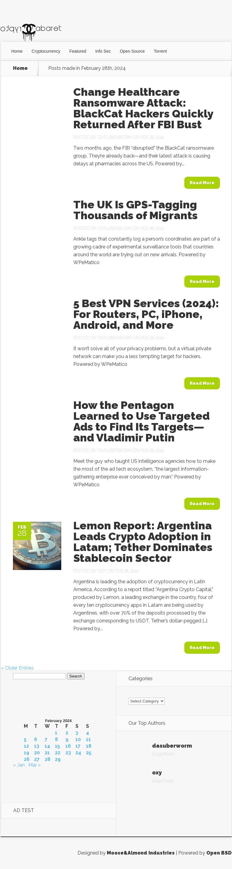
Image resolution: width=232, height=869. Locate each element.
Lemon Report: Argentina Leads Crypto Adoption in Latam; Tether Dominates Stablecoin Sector (142, 541)
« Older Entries (17, 668)
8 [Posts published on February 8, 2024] (56, 739)
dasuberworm (115, 137)
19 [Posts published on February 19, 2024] (26, 752)
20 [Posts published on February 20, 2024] (37, 752)
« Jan (19, 765)
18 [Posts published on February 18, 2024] (88, 746)
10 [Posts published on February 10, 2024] (78, 739)
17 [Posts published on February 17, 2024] (78, 746)
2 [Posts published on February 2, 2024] (66, 732)
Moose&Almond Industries (141, 853)
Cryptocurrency (46, 51)
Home (17, 51)
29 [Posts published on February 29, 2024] (58, 759)
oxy (102, 570)
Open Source (132, 51)
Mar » (34, 765)
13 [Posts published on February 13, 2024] (36, 746)
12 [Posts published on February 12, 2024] (26, 746)
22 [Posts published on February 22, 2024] (57, 752)
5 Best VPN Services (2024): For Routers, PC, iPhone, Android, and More (146, 314)
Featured (77, 51)
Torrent (160, 51)
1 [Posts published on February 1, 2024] (56, 732)
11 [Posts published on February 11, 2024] (88, 739)
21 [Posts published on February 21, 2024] (47, 752)
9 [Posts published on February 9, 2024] (66, 739)
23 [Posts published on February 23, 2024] (68, 752)
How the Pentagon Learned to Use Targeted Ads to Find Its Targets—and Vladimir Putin (141, 421)
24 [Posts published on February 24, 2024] (78, 752)
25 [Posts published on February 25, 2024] (88, 752)
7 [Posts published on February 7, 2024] (46, 739)
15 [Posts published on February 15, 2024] (57, 746)
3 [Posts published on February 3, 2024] (76, 732)
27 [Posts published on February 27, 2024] (37, 759)
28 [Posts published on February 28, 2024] (47, 759)
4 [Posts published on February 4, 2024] (87, 732)
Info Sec (103, 51)
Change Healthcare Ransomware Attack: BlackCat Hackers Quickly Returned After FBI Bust (143, 108)
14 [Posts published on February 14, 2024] (47, 746)
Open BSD (219, 853)
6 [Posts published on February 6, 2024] (35, 739)
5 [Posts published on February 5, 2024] (25, 739)
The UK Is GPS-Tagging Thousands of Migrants (135, 210)
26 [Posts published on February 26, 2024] (27, 759)
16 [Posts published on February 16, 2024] (68, 746)
